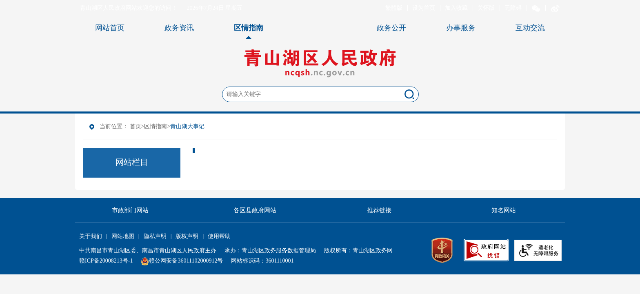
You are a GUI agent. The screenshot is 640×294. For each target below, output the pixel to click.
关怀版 (486, 8)
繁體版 (393, 8)
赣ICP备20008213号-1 (106, 261)
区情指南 (155, 126)
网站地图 (122, 236)
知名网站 (503, 210)
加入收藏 (456, 8)
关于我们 (90, 236)
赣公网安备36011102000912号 (186, 261)
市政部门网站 (130, 210)
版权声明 (187, 236)
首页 (135, 126)
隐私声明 (155, 236)
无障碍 (513, 8)
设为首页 (423, 8)
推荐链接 (379, 210)
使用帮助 (219, 236)
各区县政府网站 (254, 210)
